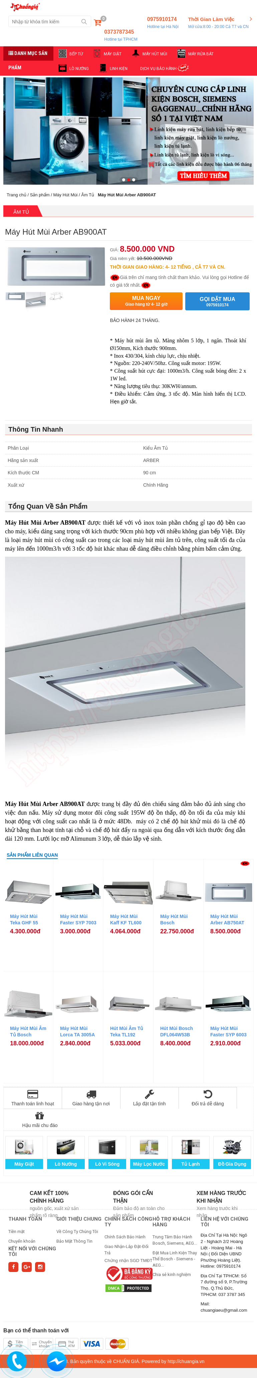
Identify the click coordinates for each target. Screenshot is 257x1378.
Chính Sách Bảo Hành (125, 1215)
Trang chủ (16, 194)
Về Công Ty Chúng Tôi (77, 1209)
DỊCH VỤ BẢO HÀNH (158, 68)
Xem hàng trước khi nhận (221, 1175)
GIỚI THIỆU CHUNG (78, 1197)
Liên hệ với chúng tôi (224, 1200)
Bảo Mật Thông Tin (74, 1219)
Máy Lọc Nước (149, 1142)
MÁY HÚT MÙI (155, 54)
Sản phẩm (40, 194)
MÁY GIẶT (112, 54)
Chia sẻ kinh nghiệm (172, 1252)
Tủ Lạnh (191, 1142)
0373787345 (120, 35)
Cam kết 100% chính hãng (49, 1175)
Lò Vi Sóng (107, 1142)
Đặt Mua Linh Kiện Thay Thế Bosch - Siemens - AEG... (175, 1237)
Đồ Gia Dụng (232, 1142)
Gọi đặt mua (217, 301)
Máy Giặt (24, 1142)
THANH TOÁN (25, 1197)
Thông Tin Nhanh (35, 429)
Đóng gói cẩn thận (133, 1175)
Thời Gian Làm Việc (218, 23)
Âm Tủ (87, 194)
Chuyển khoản (21, 1219)
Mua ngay (146, 301)
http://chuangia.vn (186, 1339)
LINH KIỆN (118, 68)
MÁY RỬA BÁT (201, 54)
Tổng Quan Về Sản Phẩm (47, 506)
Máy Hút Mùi (65, 194)
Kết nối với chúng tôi (32, 1230)
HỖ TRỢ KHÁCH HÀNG (171, 1200)
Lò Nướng (66, 1142)
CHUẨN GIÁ (126, 1339)
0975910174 (163, 23)
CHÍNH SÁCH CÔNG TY (128, 1200)
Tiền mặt (16, 1209)
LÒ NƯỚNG (79, 68)
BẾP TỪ (76, 54)
